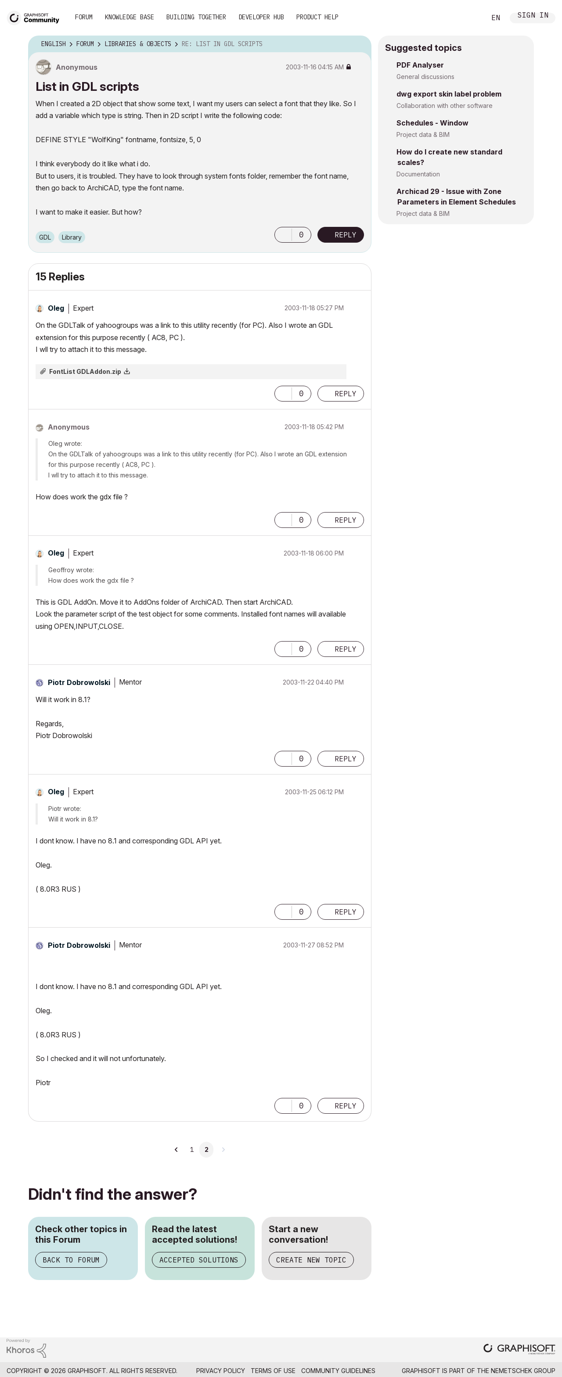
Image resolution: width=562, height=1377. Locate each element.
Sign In (533, 16)
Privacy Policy (220, 1370)
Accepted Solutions (198, 1259)
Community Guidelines (338, 1370)
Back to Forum (71, 1259)
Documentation (418, 174)
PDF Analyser (420, 65)
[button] (283, 234)
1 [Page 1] (192, 1150)
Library (72, 237)
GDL (45, 237)
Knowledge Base (129, 17)
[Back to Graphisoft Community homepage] (36, 17)
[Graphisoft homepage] (519, 1350)
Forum (84, 17)
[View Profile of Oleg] (56, 308)
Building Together (196, 17)
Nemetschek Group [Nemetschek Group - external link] (523, 1370)
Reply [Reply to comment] (346, 393)
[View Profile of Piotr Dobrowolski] (79, 682)
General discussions (425, 76)
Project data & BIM (423, 134)
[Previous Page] (176, 1150)
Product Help (317, 17)
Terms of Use (273, 1370)
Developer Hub (261, 17)
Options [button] (359, 44)
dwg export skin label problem (448, 94)
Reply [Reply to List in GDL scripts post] (346, 234)
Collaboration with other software (444, 105)
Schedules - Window (432, 122)
